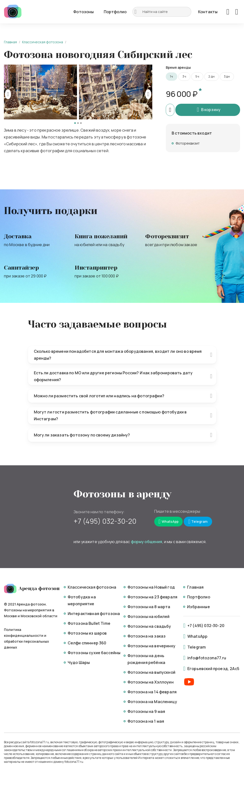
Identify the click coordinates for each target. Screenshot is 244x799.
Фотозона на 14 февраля (152, 692)
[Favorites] (227, 12)
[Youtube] (189, 682)
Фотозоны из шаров (87, 633)
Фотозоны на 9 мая (146, 711)
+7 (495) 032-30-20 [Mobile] (105, 521)
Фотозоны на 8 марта (149, 606)
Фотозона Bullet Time (89, 623)
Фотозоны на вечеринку (151, 646)
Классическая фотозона (42, 42)
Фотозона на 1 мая (146, 721)
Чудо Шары (79, 662)
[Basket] (236, 12)
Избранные (198, 606)
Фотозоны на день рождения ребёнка (147, 659)
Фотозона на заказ (147, 636)
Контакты (208, 11)
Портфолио (115, 11)
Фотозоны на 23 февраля (153, 597)
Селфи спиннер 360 (87, 643)
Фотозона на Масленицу (152, 701)
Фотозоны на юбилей (149, 616)
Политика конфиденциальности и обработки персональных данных (26, 638)
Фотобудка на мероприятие (82, 600)
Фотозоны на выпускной (151, 672)
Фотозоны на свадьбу (149, 626)
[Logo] (13, 12)
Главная (10, 42)
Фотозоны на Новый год (151, 587)
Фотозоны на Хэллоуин (151, 682)
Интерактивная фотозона (94, 613)
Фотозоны (83, 11)
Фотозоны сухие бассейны (94, 652)
